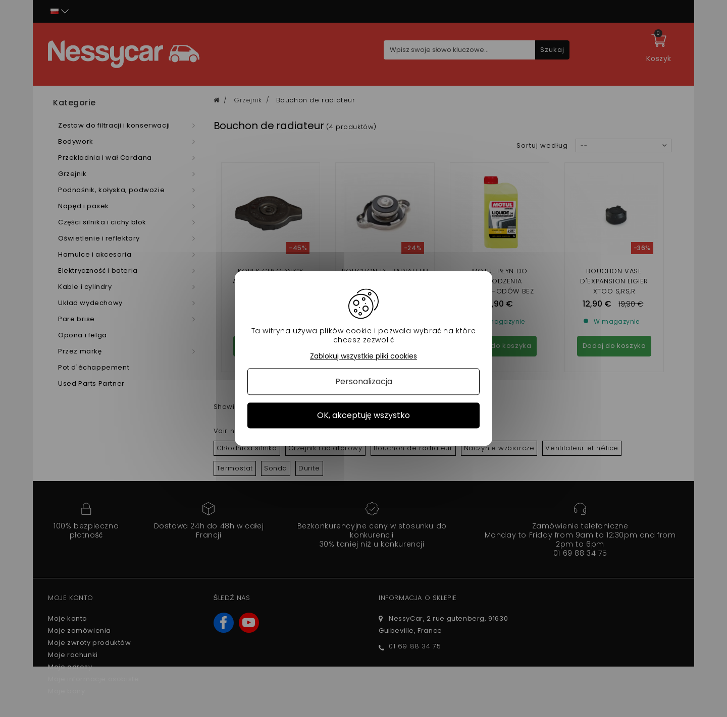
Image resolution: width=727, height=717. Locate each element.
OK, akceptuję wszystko (363, 415)
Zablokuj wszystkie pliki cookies (363, 356)
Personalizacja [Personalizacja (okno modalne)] (363, 381)
